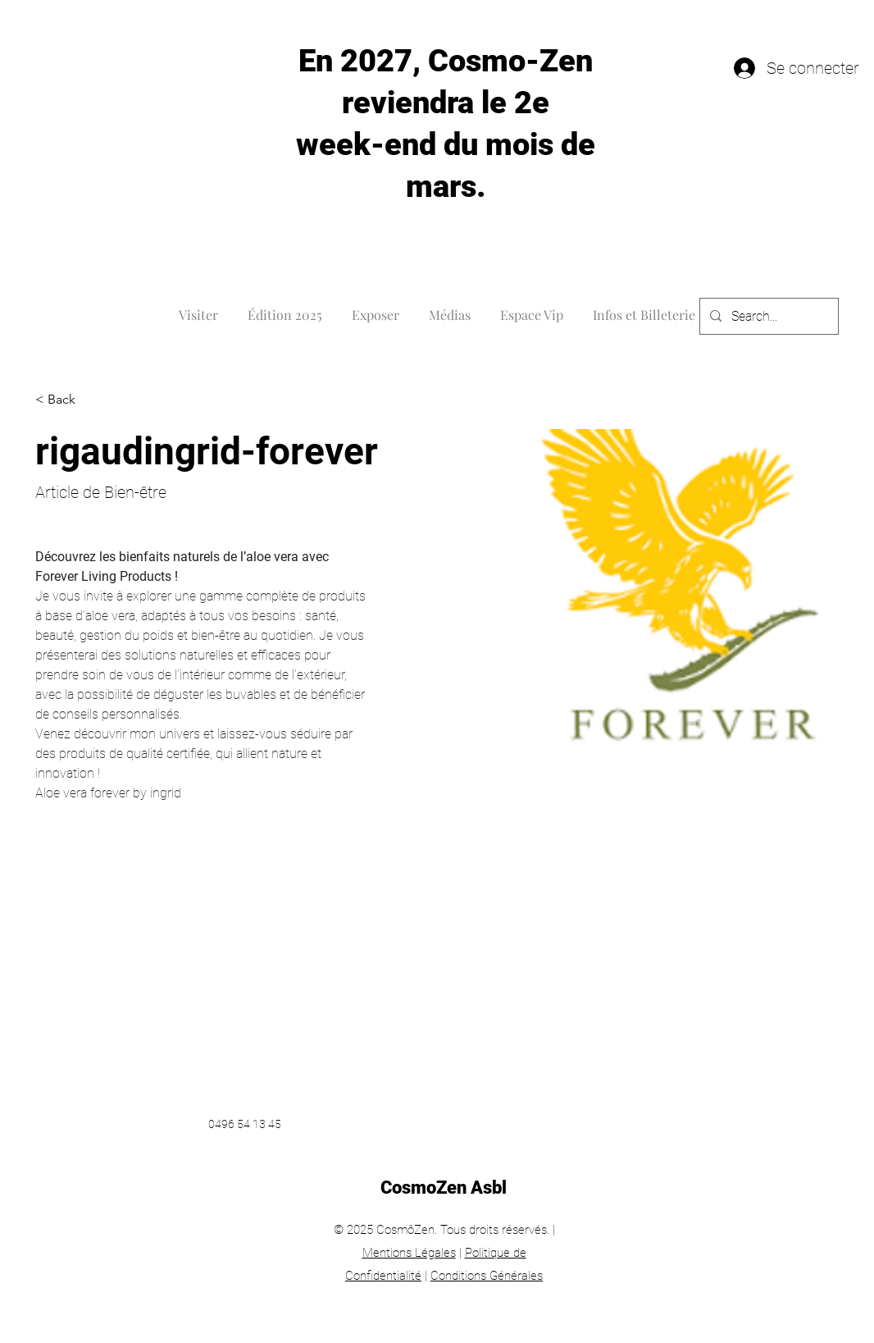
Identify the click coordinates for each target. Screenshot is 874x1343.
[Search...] (767, 317)
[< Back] (67, 400)
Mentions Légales (409, 1252)
